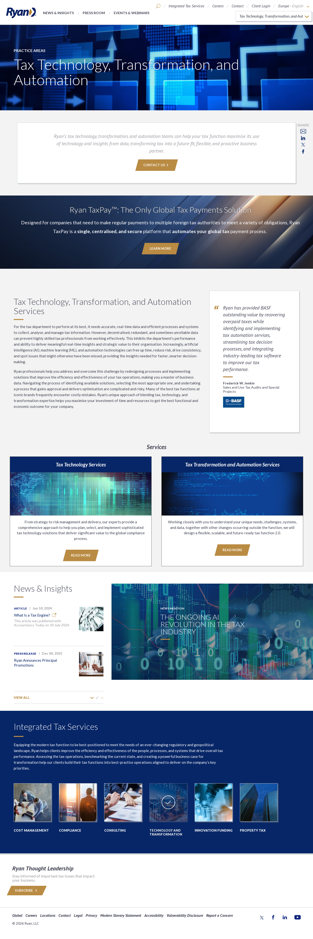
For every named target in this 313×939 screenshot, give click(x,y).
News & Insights (58, 13)
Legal (78, 915)
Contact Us (156, 165)
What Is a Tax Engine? (35, 614)
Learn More (160, 248)
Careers (218, 5)
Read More (80, 555)
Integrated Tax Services (186, 5)
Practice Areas (29, 50)
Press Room (94, 13)
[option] (59, 623)
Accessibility (153, 915)
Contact (238, 5)
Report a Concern (219, 915)
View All (22, 697)
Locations (47, 915)
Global (17, 915)
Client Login (261, 5)
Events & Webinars (131, 13)
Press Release (25, 653)
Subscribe (26, 890)
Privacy (91, 915)
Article (20, 608)
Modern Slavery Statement (120, 915)
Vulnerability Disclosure (185, 915)
